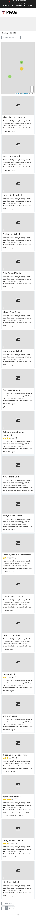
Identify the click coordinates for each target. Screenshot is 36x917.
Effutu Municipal (10, 716)
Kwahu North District (12, 156)
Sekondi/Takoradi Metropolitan (17, 555)
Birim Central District (12, 273)
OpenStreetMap (24, 93)
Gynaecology (19, 123)
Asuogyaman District (12, 390)
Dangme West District (13, 840)
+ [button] (32, 87)
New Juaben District (12, 477)
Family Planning (20, 121)
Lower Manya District (12, 351)
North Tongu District (12, 635)
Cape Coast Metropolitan (15, 755)
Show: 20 (7, 904)
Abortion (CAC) (8, 121)
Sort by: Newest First (10, 37)
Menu (32, 12)
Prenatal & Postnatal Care (12, 126)
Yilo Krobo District (11, 882)
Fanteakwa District (11, 234)
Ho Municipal (9, 674)
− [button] (32, 90)
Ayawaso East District (13, 796)
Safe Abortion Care (25, 128)
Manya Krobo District (12, 516)
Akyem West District (12, 312)
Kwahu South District (12, 195)
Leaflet (17, 93)
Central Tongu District (13, 596)
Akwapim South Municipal (14, 117)
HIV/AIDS (27, 123)
